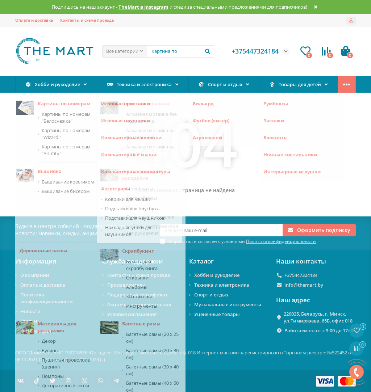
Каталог (201, 261)
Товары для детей (295, 84)
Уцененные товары (217, 314)
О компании (34, 275)
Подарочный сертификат (137, 294)
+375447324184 (300, 275)
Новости (30, 311)
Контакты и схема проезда (87, 20)
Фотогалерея (35, 331)
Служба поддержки (132, 261)
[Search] (181, 51)
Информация (36, 261)
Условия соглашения (132, 314)
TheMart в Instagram (143, 7)
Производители (126, 285)
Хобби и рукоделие (52, 84)
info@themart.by (303, 285)
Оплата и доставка (34, 20)
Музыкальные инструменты (227, 304)
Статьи (28, 321)
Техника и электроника (139, 84)
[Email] (221, 230)
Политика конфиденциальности (46, 298)
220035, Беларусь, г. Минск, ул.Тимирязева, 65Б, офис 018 (318, 317)
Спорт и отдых (220, 84)
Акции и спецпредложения (139, 304)
